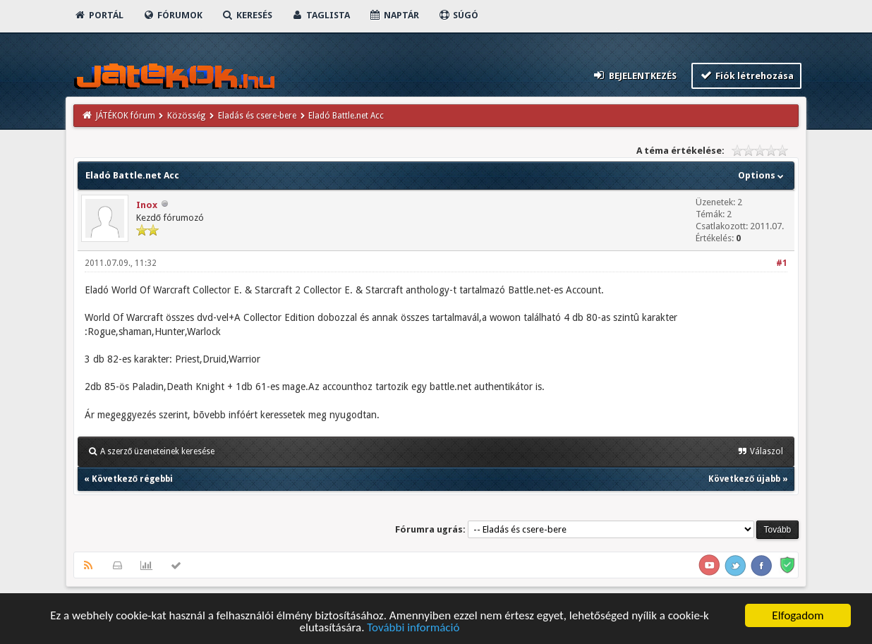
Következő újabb (744, 479)
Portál (98, 15)
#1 (781, 263)
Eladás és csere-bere (257, 116)
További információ (413, 628)
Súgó (458, 15)
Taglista (320, 15)
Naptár (394, 15)
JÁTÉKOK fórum (125, 116)
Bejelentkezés (634, 75)
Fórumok (172, 15)
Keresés (247, 15)
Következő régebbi (132, 479)
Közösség (186, 116)
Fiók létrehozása (746, 75)
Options (762, 175)
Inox (146, 205)
